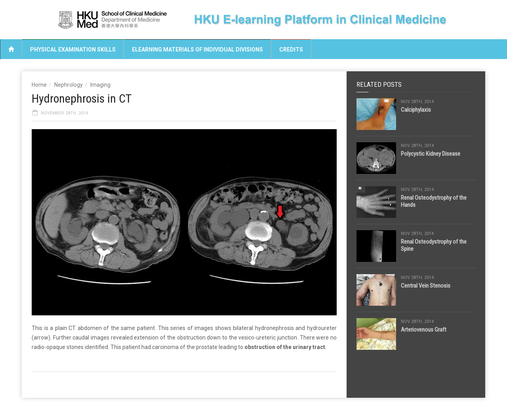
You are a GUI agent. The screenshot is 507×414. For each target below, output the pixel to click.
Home (39, 85)
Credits (291, 49)
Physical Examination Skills (73, 49)
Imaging (100, 85)
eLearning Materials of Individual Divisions (197, 49)
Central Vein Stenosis (425, 285)
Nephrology (68, 85)
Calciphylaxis (416, 109)
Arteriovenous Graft (423, 329)
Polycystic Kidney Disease (430, 153)
